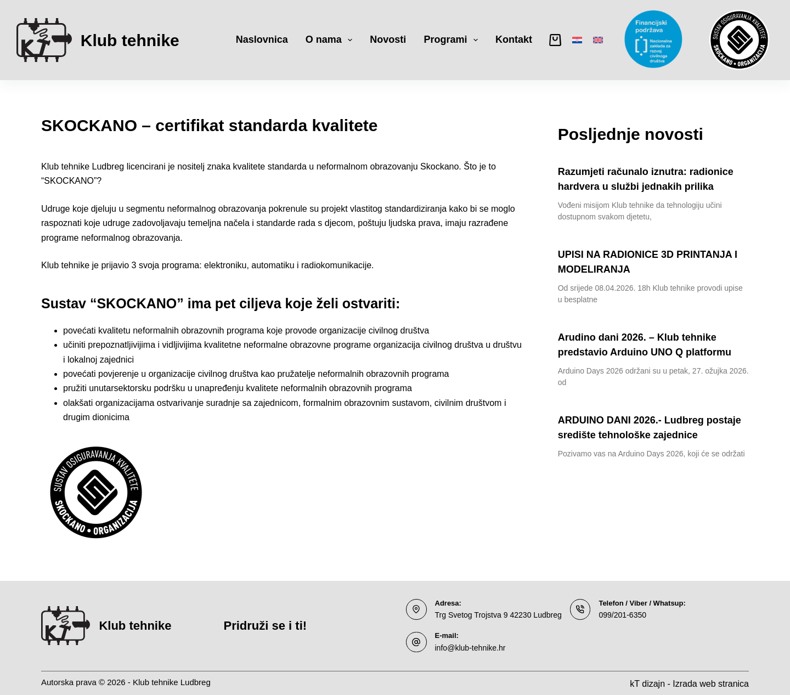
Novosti (388, 39)
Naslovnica (262, 39)
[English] (598, 40)
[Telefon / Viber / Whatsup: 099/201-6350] (571, 609)
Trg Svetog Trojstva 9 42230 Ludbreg (493, 615)
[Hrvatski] (577, 40)
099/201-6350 (611, 615)
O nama (331, 40)
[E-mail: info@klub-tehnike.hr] (416, 640)
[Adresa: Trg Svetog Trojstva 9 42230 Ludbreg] (416, 609)
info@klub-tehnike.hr (467, 646)
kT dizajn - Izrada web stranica (689, 682)
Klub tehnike (130, 40)
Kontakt (513, 39)
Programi (453, 40)
